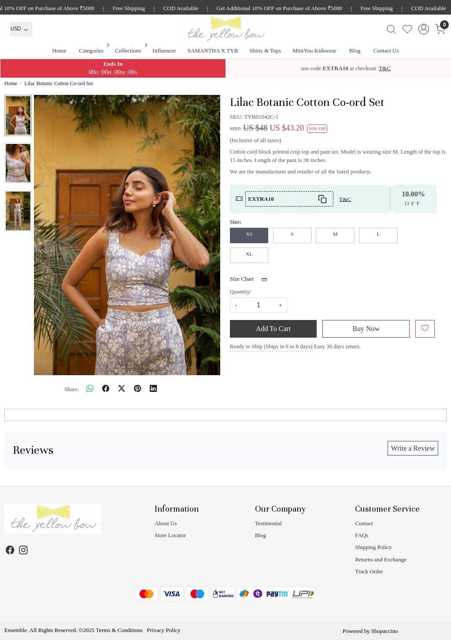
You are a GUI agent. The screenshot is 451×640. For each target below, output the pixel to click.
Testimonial (268, 523)
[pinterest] (137, 389)
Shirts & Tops (265, 50)
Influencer (164, 50)
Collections (130, 50)
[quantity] (258, 305)
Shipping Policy (373, 547)
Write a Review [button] (413, 448)
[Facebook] (10, 551)
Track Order (369, 571)
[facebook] (106, 389)
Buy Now (366, 328)
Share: (71, 389)
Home (59, 50)
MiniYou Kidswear (314, 50)
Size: (236, 221)
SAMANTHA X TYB (213, 50)
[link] (391, 29)
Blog (354, 50)
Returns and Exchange (381, 559)
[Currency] (21, 29)
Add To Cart (273, 328)
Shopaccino (384, 631)
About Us (166, 523)
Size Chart (251, 279)
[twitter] (121, 389)
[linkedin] (153, 389)
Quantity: (240, 291)
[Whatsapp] (90, 389)
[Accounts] (423, 29)
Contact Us (386, 50)
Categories (93, 50)
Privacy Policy (164, 630)
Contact (364, 523)
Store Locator (170, 535)
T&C (385, 68)
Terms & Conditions (119, 630)
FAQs (361, 535)
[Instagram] (24, 551)
